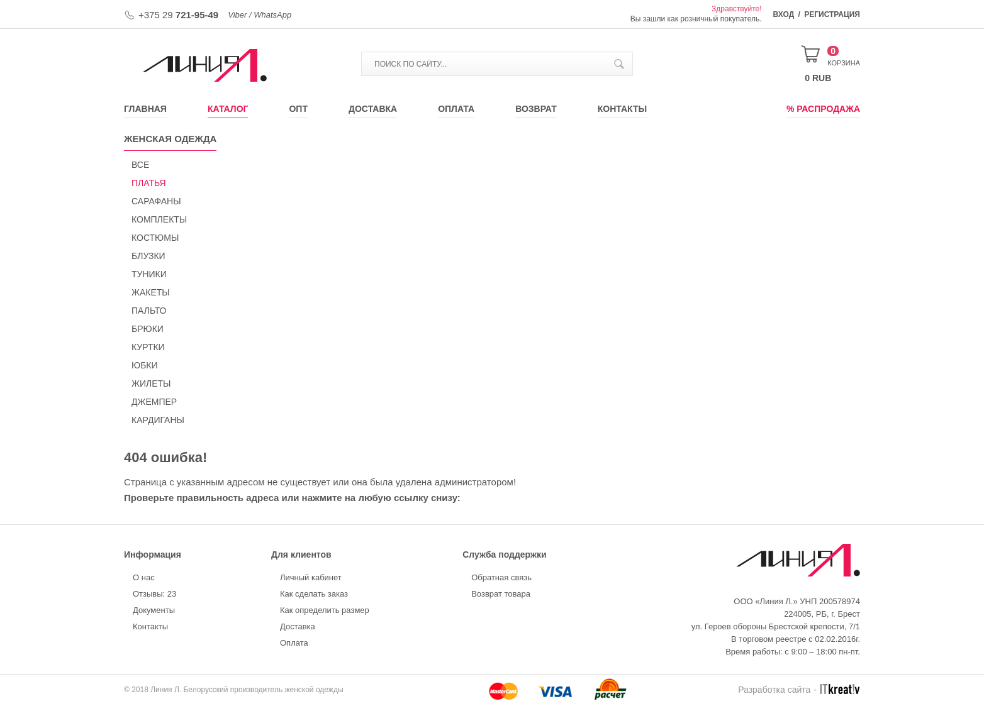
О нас (144, 577)
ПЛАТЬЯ (148, 183)
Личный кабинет (311, 577)
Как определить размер (324, 610)
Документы (154, 610)
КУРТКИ (148, 347)
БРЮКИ (147, 329)
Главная (145, 109)
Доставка (373, 109)
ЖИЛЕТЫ (151, 383)
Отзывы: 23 (154, 593)
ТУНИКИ (149, 274)
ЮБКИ (144, 365)
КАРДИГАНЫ (157, 420)
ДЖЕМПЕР (154, 402)
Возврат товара (500, 593)
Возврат (536, 109)
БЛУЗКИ (148, 256)
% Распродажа (823, 109)
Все (140, 165)
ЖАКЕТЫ (150, 292)
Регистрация (832, 14)
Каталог (228, 109)
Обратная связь (501, 577)
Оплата (456, 109)
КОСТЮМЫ (155, 238)
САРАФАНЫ (156, 201)
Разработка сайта (774, 690)
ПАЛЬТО (149, 311)
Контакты (622, 109)
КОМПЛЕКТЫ (159, 219)
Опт (298, 109)
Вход (784, 14)
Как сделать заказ (314, 593)
